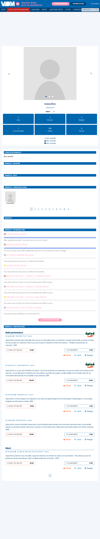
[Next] (68, 209)
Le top (67, 10)
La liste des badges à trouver (50, 320)
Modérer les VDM (78, 3)
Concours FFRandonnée (18, 10)
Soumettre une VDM (60, 3)
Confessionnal (79, 10)
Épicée (44, 10)
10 (64, 209)
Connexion (95, 4)
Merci (8, 448)
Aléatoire (35, 10)
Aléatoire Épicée (56, 10)
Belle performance (14, 333)
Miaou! (48, 111)
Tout (3, 10)
